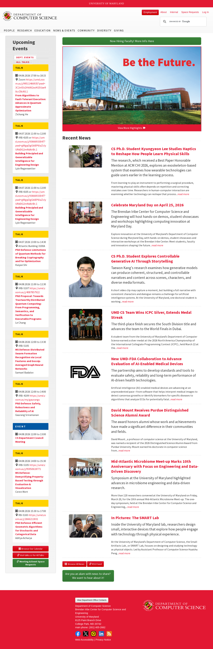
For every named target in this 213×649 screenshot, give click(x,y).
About (163, 12)
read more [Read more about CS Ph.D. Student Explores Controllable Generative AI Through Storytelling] (128, 301)
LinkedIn (101, 633)
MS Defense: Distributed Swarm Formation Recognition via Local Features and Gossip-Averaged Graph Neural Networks (29, 359)
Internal (174, 12)
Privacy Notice (103, 639)
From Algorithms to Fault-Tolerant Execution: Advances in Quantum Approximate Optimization (30, 103)
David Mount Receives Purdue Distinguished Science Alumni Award (150, 413)
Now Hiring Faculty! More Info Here (132, 41)
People (9, 30)
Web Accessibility (84, 639)
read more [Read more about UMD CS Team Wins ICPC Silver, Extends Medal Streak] (122, 348)
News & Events (64, 30)
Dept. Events (26, 57)
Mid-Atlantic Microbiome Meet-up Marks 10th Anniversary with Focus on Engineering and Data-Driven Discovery (154, 466)
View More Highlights (132, 128)
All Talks (22, 62)
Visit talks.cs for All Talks (30, 555)
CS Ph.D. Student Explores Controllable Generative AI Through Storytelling (145, 259)
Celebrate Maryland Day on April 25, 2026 (147, 205)
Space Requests (190, 12)
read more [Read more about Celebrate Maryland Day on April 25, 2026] (157, 245)
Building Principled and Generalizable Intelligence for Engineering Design (29, 159)
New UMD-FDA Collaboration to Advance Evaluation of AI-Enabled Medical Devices (147, 361)
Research (24, 30)
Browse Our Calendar (31, 548)
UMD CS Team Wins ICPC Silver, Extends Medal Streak (151, 315)
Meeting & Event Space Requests (31, 563)
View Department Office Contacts (91, 600)
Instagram (93, 633)
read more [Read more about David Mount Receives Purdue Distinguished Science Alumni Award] (124, 450)
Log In (205, 12)
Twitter (85, 633)
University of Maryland (106, 3)
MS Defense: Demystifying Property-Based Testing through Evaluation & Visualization (29, 480)
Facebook (78, 633)
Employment (150, 12)
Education (42, 30)
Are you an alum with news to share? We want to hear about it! (88, 576)
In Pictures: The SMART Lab (135, 517)
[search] (182, 21)
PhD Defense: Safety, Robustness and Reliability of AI (28, 407)
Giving (119, 30)
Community (86, 30)
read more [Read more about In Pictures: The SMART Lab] (124, 553)
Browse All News (74, 564)
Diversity (104, 30)
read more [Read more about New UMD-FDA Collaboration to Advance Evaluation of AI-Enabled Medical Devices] (176, 399)
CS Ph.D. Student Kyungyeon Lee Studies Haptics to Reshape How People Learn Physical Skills (153, 151)
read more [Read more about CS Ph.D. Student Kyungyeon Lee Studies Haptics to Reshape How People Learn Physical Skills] (183, 194)
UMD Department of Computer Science (29, 16)
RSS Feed (95, 564)
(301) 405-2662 (97, 627)
